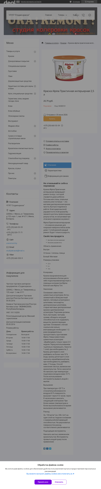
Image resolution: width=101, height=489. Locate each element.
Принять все (43, 482)
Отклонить (59, 482)
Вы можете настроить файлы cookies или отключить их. (50, 474)
